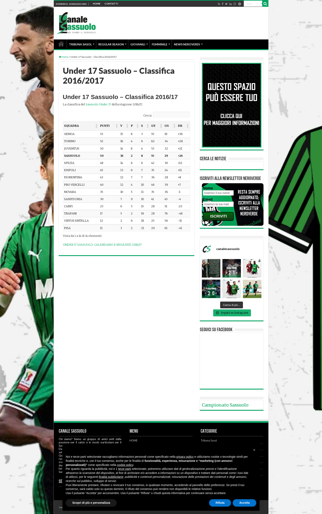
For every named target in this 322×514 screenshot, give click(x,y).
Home (63, 56)
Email (208, 199)
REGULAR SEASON (111, 44)
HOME (96, 3)
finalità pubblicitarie (111, 476)
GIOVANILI (137, 44)
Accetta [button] (244, 502)
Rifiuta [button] (220, 502)
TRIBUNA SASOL (80, 44)
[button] (96, 125)
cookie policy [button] (125, 465)
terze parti (124, 468)
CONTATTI (111, 3)
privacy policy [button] (185, 456)
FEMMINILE (159, 44)
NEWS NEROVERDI (187, 44)
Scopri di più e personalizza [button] (91, 502)
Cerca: (147, 115)
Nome (208, 188)
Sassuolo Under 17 (98, 104)
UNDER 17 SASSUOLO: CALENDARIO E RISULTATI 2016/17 (102, 245)
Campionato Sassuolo (225, 405)
